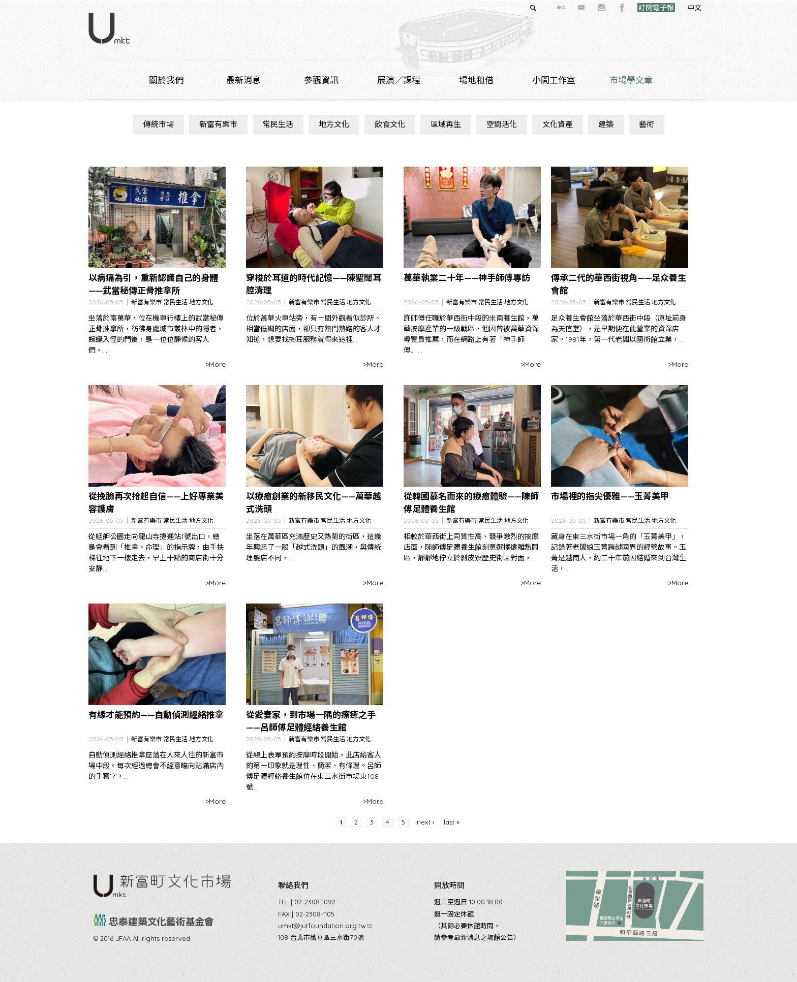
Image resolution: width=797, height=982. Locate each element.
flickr (543, 8)
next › (426, 822)
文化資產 (557, 124)
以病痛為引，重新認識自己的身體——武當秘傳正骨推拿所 (153, 284)
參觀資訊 (321, 80)
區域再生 (446, 124)
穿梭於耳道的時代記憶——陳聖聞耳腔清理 (313, 284)
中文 (676, 7)
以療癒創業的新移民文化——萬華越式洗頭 (313, 503)
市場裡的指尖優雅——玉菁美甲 (610, 496)
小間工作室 (553, 80)
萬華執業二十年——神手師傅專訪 (467, 277)
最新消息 (243, 80)
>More (215, 364)
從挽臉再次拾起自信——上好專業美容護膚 (156, 503)
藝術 (646, 124)
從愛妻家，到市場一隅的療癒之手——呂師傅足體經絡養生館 (311, 721)
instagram (583, 8)
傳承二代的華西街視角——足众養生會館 (618, 284)
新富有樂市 (218, 124)
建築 (606, 124)
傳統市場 (158, 124)
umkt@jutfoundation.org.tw (325, 926)
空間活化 (501, 124)
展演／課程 (398, 80)
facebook (604, 8)
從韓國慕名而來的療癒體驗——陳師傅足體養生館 (471, 503)
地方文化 (334, 124)
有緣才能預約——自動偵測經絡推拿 (156, 714)
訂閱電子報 (638, 7)
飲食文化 (390, 124)
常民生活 (278, 124)
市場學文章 (631, 80)
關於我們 (166, 80)
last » (451, 822)
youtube (563, 8)
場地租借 (476, 80)
